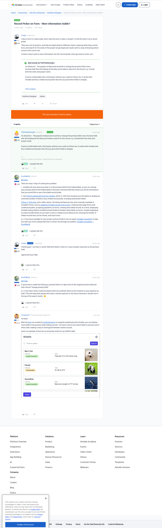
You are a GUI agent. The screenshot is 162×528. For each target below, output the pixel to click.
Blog (12, 487)
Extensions (15, 451)
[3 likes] (32, 163)
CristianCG (25, 315)
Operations (50, 451)
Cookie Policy (35, 519)
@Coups (24, 180)
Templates (119, 462)
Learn (82, 436)
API (50, 524)
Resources (119, 436)
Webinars (84, 467)
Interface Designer (54, 13)
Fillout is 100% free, (28, 202)
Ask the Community (37, 13)
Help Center (100, 5)
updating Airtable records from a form (55, 205)
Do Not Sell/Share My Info (94, 524)
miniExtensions (49, 322)
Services (118, 446)
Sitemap (59, 524)
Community (22, 13)
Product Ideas (68, 5)
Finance (48, 467)
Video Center (86, 451)
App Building (15, 457)
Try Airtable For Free (19, 503)
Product (48, 441)
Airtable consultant (84, 219)
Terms (78, 524)
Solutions (49, 436)
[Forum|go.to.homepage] (22, 4)
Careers (13, 482)
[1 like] (30, 265)
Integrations (15, 446)
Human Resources (53, 457)
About (12, 477)
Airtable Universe (122, 467)
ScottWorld (25, 176)
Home (13, 13)
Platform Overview (18, 441)
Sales (47, 462)
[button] (130, 4)
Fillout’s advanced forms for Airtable (40, 196)
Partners (118, 441)
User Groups (55, 5)
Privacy (69, 524)
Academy (89, 5)
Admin (42, 96)
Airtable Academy (88, 441)
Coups (23, 35)
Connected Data (17, 467)
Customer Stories (88, 462)
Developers (120, 451)
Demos (83, 457)
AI (11, 462)
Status (13, 492)
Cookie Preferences (115, 524)
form (30, 322)
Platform (14, 436)
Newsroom (15, 497)
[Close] (46, 508)
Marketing (49, 446)
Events (79, 5)
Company (14, 472)
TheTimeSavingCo (28, 132)
